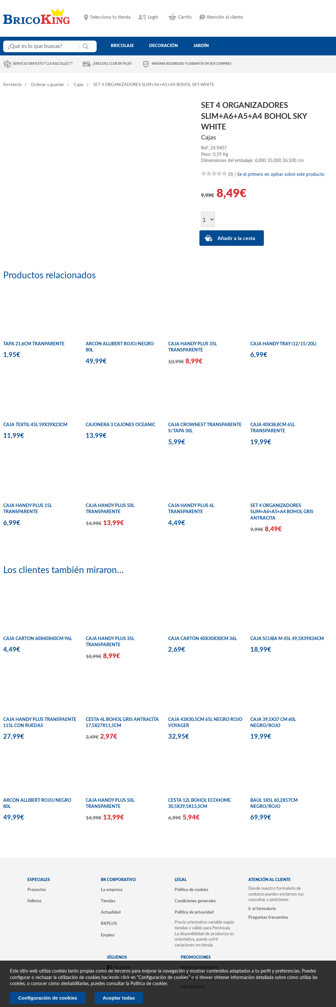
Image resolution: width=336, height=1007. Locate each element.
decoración (163, 46)
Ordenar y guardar (47, 85)
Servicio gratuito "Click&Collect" (43, 63)
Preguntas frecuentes (268, 917)
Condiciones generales (195, 901)
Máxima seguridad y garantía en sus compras (191, 63)
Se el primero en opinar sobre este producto (280, 175)
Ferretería (12, 85)
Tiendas (108, 901)
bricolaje (122, 46)
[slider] (214, 173)
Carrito (185, 17)
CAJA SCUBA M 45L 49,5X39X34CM (287, 639)
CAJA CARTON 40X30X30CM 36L (202, 639)
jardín (201, 46)
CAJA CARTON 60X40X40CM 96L (37, 639)
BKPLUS (109, 923)
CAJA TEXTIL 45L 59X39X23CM (35, 425)
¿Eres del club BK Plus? (112, 63)
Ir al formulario (262, 909)
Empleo (107, 935)
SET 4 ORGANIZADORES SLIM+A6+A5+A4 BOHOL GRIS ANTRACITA (281, 512)
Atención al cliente (224, 17)
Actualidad (110, 912)
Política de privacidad (194, 912)
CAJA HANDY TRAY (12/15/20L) (283, 344)
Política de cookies (191, 890)
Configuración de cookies (47, 998)
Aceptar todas (119, 998)
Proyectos (36, 890)
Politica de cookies (148, 984)
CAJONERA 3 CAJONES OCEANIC (120, 425)
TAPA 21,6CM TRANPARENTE (33, 344)
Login (153, 17)
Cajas (78, 85)
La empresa (111, 890)
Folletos (34, 901)
